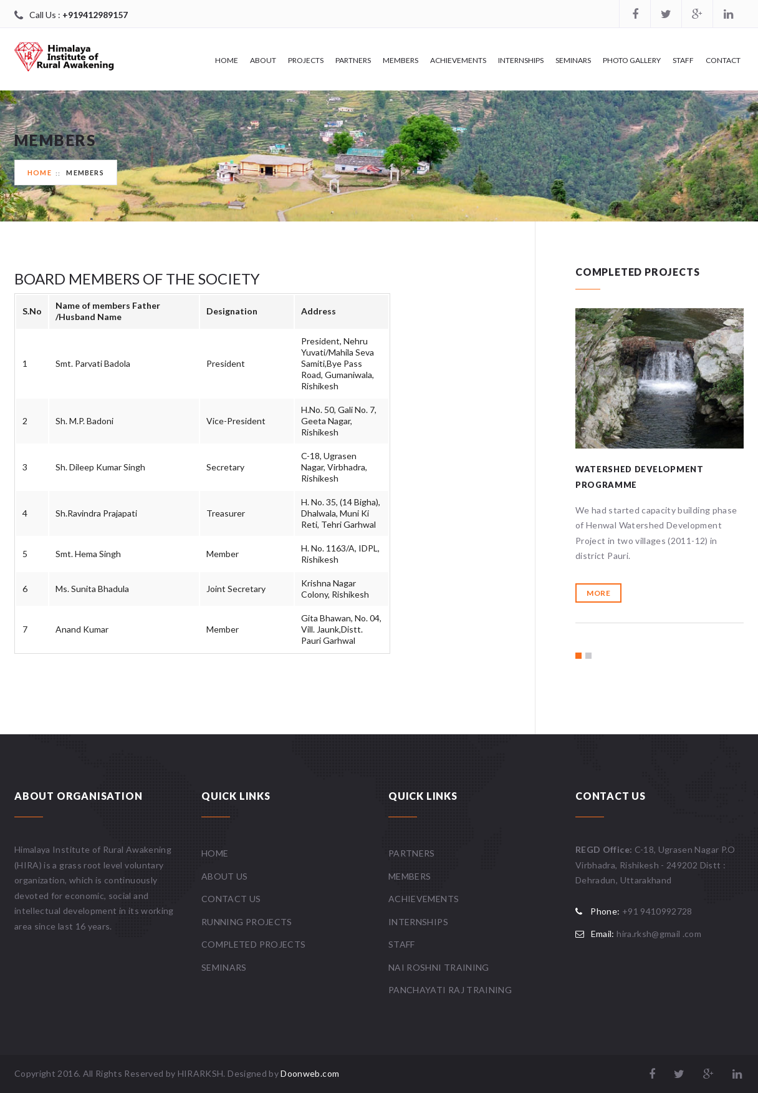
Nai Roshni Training (438, 967)
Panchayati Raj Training (450, 989)
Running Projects (246, 921)
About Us (224, 876)
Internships (521, 60)
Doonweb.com (310, 1073)
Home (226, 60)
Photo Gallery (632, 60)
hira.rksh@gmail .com (658, 933)
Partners (353, 60)
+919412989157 (95, 14)
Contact (723, 60)
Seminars (573, 60)
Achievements (458, 60)
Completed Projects (253, 944)
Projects (306, 60)
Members (400, 60)
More (598, 593)
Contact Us (231, 898)
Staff (683, 60)
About (263, 60)
